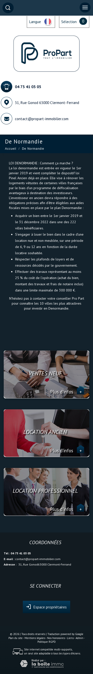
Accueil (10, 148)
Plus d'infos (67, 391)
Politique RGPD (46, 641)
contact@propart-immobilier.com (41, 118)
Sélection (69, 21)
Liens (70, 638)
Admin (79, 638)
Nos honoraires (56, 638)
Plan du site (15, 638)
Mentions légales (35, 638)
